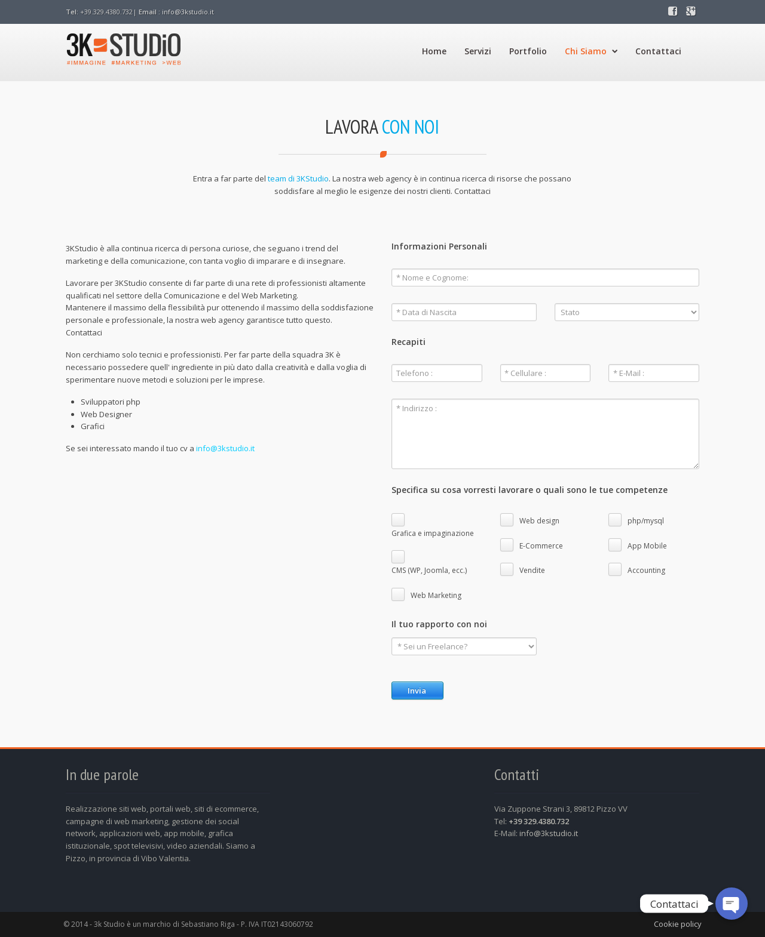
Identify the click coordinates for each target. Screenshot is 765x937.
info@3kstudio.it (188, 11)
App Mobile (647, 546)
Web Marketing (436, 595)
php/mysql (646, 521)
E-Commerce (541, 546)
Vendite (532, 570)
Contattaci (658, 51)
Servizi (477, 51)
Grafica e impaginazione (432, 533)
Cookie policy (678, 923)
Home (434, 51)
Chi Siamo (591, 51)
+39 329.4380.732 (539, 821)
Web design (539, 521)
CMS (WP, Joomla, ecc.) (429, 570)
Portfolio (528, 51)
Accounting (646, 570)
